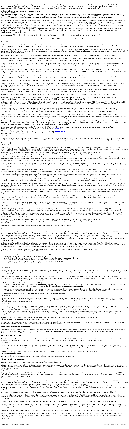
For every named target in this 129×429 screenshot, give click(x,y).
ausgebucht (58, 129)
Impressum (114, 424)
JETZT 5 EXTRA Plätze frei (62, 132)
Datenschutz (123, 424)
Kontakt (106, 424)
